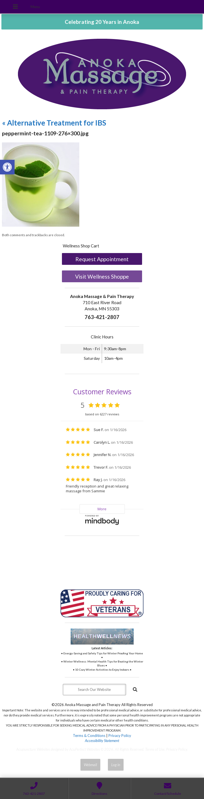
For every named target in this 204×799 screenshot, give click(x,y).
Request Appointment (102, 259)
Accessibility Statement (102, 740)
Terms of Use (154, 749)
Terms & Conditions (89, 735)
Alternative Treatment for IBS (54, 122)
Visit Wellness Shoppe (102, 276)
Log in (115, 764)
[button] (7, 167)
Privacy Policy (119, 735)
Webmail (90, 764)
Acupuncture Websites (33, 749)
